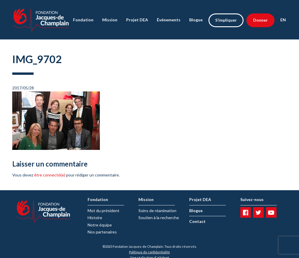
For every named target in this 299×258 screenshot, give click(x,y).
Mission (109, 19)
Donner (260, 20)
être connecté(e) (49, 174)
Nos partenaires (102, 231)
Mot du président (103, 210)
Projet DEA (137, 19)
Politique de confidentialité (149, 252)
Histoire (95, 217)
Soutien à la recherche (158, 217)
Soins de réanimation (157, 210)
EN (283, 19)
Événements (168, 19)
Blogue (196, 19)
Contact (197, 221)
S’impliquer (226, 20)
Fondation (83, 19)
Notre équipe (100, 224)
